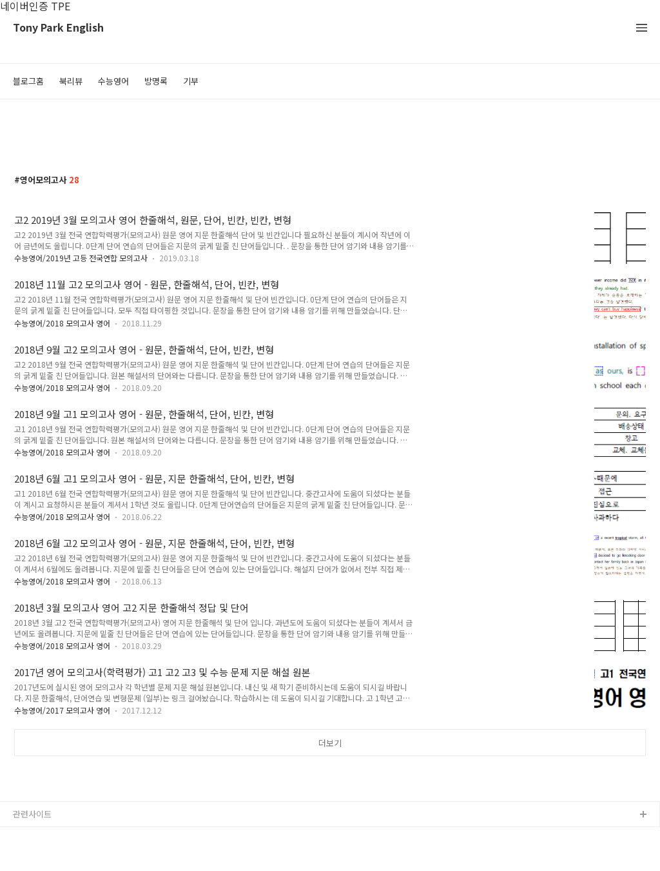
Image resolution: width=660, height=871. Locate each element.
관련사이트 (32, 814)
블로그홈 (28, 81)
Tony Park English (58, 28)
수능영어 (113, 81)
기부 (191, 81)
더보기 (330, 743)
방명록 (156, 81)
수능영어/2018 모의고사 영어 (62, 322)
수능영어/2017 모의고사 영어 (62, 710)
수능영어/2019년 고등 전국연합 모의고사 (81, 257)
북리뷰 (70, 81)
